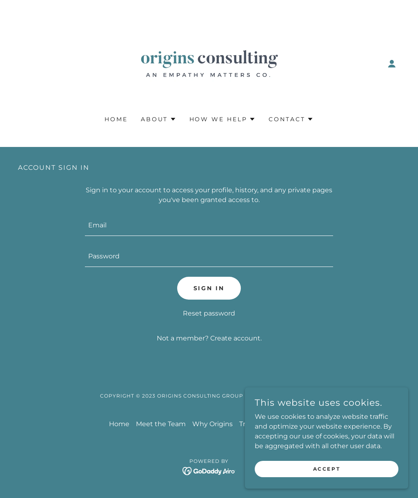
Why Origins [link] (212, 424)
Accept (326, 469)
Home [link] (116, 119)
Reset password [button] (209, 313)
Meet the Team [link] (161, 424)
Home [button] (119, 424)
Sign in (209, 288)
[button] (392, 64)
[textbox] (209, 225)
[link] (209, 63)
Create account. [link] (236, 338)
